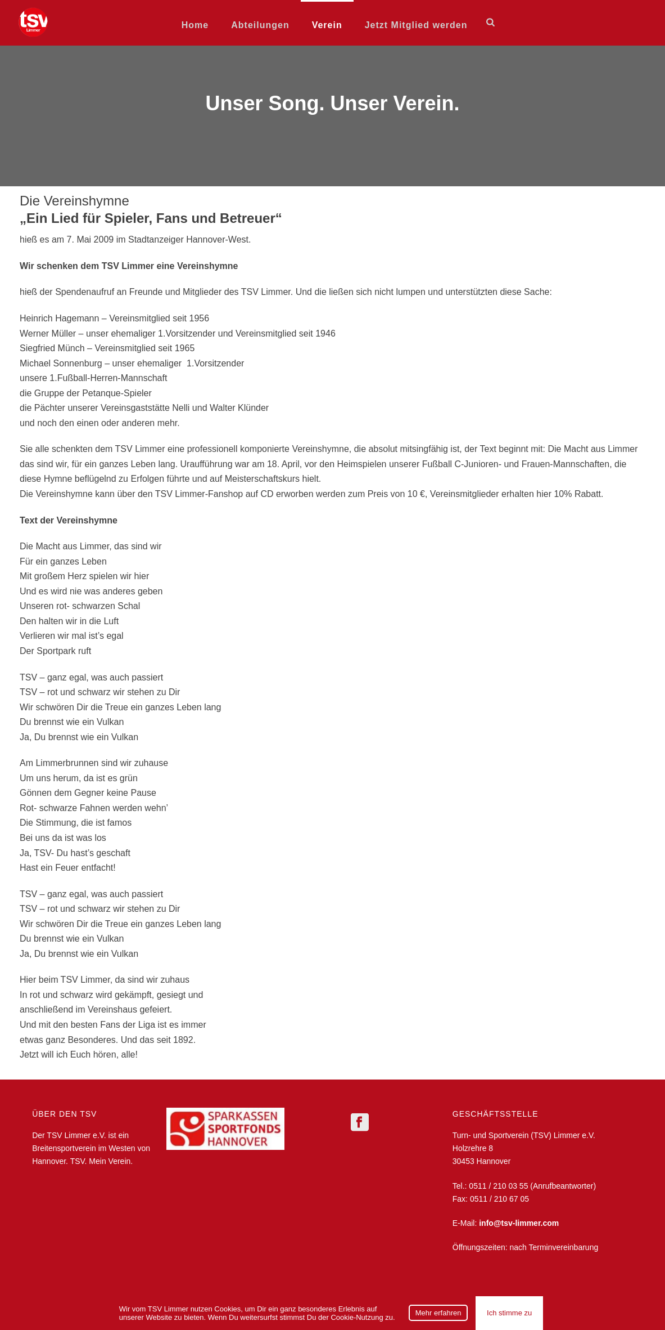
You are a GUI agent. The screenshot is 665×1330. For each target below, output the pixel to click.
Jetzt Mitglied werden (416, 25)
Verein (327, 25)
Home (195, 25)
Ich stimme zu (509, 1313)
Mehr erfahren (438, 1313)
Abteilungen (260, 25)
